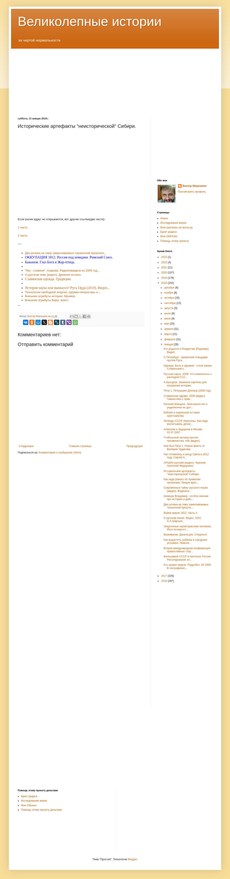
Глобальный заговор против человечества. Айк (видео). (182, 439)
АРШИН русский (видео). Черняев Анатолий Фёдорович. (185, 464)
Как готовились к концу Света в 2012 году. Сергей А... (186, 456)
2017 (164, 575)
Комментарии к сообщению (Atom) (60, 452)
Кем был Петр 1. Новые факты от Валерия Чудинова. (184, 447)
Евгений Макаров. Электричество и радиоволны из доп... (185, 406)
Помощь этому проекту (174, 241)
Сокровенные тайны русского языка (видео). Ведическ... (186, 489)
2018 (164, 283)
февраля (170, 339)
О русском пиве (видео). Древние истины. (53, 274)
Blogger (132, 859)
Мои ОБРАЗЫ (168, 236)
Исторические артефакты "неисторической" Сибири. (181, 473)
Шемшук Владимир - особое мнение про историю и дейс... (186, 498)
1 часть (23, 227)
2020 (164, 272)
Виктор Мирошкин (194, 185)
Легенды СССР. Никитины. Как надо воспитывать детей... (186, 422)
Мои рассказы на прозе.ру (176, 227)
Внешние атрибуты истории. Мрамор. (50, 296)
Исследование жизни (34, 800)
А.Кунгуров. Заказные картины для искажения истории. (185, 384)
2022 (164, 262)
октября (169, 297)
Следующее (26, 446)
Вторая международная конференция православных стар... (187, 550)
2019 (164, 277)
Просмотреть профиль (192, 191)
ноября (169, 292)
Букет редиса (168, 231)
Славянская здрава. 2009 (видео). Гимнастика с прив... (185, 397)
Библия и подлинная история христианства (181, 414)
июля (167, 313)
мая (167, 323)
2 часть (23, 235)
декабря (169, 287)
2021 (164, 267)
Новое (164, 218)
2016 (164, 581)
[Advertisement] (115, 80)
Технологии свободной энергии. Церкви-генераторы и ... (63, 292)
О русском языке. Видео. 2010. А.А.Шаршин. (183, 519)
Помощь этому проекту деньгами (41, 809)
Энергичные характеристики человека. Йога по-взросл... (187, 528)
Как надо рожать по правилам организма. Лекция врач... (182, 481)
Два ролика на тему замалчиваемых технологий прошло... (186, 506)
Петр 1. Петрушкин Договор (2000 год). (187, 390)
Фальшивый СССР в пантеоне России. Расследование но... (187, 558)
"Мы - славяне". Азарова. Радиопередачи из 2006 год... (62, 270)
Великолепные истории (89, 21)
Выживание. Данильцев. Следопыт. (185, 534)
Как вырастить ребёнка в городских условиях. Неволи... (185, 541)
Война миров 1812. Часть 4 (180, 512)
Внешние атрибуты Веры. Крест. (47, 300)
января (169, 344)
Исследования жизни (173, 222)
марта (168, 334)
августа (169, 308)
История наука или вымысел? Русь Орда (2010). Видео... (67, 288)
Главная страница (80, 446)
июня (167, 318)
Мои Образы (28, 805)
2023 (164, 257)
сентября (170, 303)
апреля (169, 329)
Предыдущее (134, 446)
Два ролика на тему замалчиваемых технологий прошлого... (66, 253)
